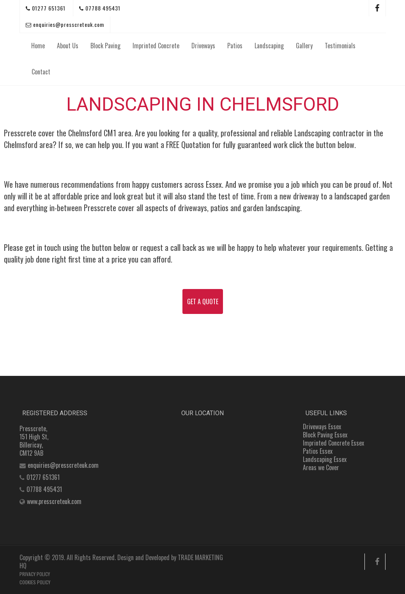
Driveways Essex (322, 426)
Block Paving (105, 45)
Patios (234, 45)
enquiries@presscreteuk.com (65, 24)
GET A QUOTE (202, 301)
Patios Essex (317, 451)
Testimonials (340, 45)
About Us (67, 45)
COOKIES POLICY (34, 582)
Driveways (203, 45)
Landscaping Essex (325, 459)
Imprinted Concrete (156, 45)
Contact (41, 71)
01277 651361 (45, 8)
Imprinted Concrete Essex (333, 443)
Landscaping (269, 45)
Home (38, 45)
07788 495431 (99, 8)
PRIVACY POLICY (34, 574)
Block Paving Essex (325, 434)
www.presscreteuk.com (54, 501)
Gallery (304, 45)
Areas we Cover (321, 467)
